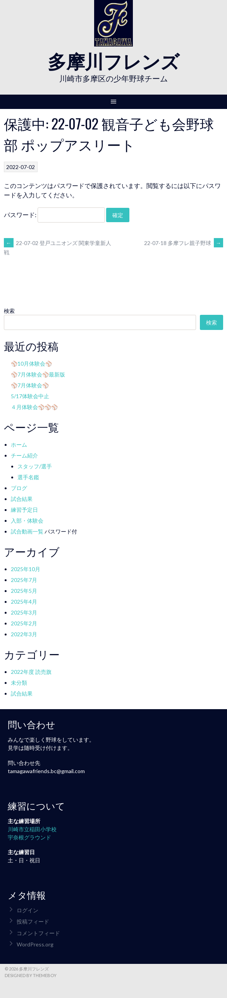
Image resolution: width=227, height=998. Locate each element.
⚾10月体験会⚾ (31, 363)
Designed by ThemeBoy (31, 975)
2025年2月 (24, 623)
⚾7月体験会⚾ (30, 385)
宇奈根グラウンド (29, 837)
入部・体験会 (27, 520)
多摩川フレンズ (113, 60)
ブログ (19, 488)
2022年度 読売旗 (31, 671)
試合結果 (22, 499)
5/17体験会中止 (30, 396)
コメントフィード (38, 933)
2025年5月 (24, 590)
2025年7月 (24, 580)
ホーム (19, 444)
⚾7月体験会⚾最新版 (38, 374)
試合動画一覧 (27, 531)
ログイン (27, 910)
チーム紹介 (24, 455)
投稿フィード (33, 921)
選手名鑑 (28, 477)
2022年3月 (24, 634)
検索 (9, 310)
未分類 (19, 682)
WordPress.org (35, 944)
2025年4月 (24, 601)
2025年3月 (24, 612)
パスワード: (54, 214)
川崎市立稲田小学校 (32, 829)
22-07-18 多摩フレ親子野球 (183, 243)
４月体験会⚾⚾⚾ (34, 407)
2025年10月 (25, 569)
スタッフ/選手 (34, 466)
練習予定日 (24, 509)
